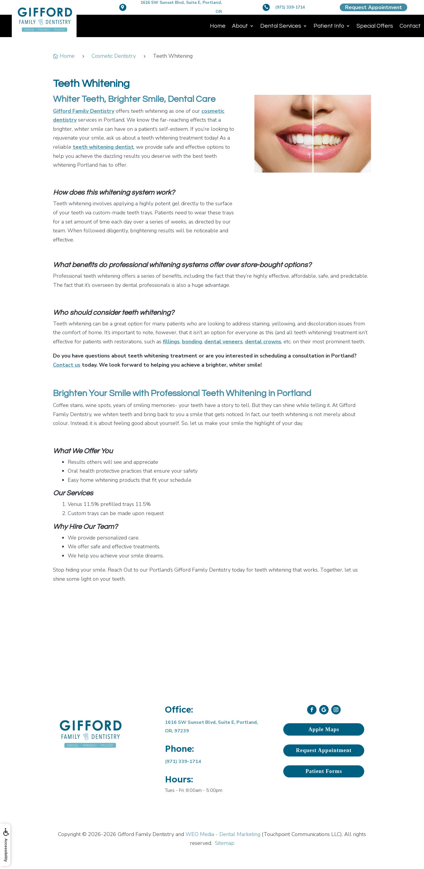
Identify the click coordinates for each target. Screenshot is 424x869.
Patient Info (329, 26)
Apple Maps (323, 729)
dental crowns (263, 341)
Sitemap (224, 843)
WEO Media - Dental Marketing (223, 834)
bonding (192, 341)
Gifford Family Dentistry (83, 111)
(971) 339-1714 (290, 7)
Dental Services (280, 26)
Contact (410, 26)
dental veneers (223, 341)
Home (218, 26)
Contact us (66, 364)
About (240, 26)
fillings (171, 341)
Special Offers (375, 26)
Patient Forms (324, 771)
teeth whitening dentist (103, 146)
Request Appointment (373, 7)
